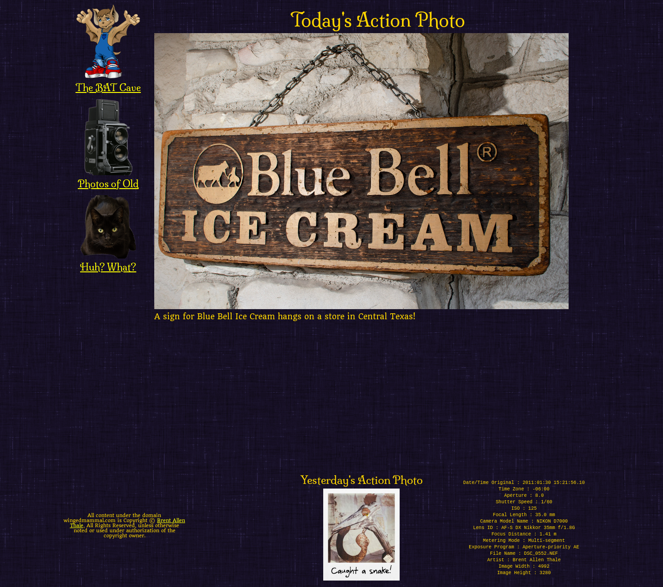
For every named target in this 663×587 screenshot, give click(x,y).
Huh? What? (108, 261)
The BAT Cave (108, 81)
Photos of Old (108, 178)
